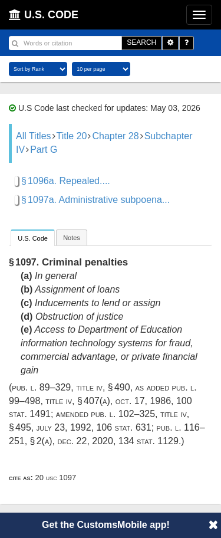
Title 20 (72, 136)
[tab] (33, 237)
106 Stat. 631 (123, 427)
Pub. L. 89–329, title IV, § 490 (71, 387)
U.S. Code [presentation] (33, 238)
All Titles (33, 136)
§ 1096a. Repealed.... (65, 181)
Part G (43, 150)
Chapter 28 (115, 136)
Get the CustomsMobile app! (106, 525)
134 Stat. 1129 (148, 441)
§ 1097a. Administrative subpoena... (95, 200)
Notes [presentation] (71, 237)
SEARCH (141, 42)
